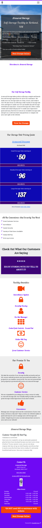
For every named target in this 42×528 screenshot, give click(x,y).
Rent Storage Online (21, 53)
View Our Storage (21, 123)
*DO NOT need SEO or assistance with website (21, 509)
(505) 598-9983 (25, 207)
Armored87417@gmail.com (21, 476)
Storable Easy (36, 523)
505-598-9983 (21, 472)
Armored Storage (21, 141)
